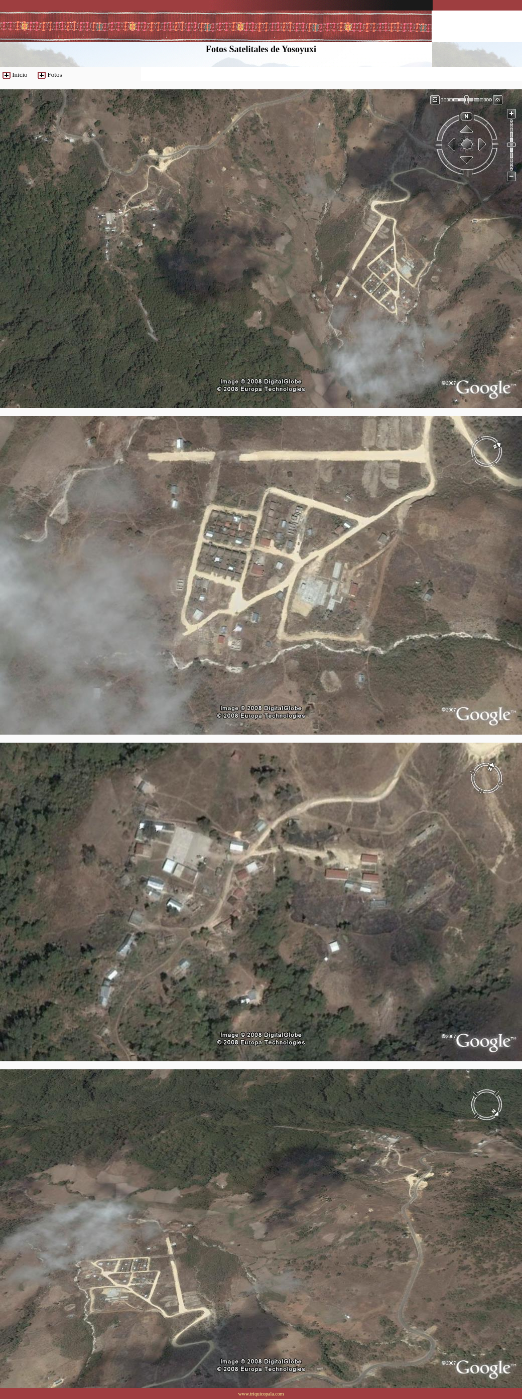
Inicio (19, 74)
